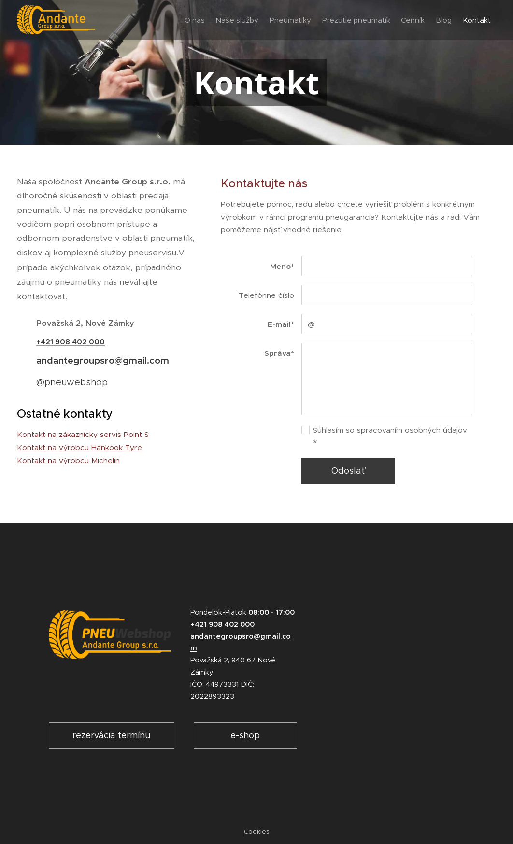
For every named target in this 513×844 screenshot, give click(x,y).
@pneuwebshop (72, 382)
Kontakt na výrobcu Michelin (68, 460)
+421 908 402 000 (70, 341)
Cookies (257, 832)
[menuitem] (159, 20)
